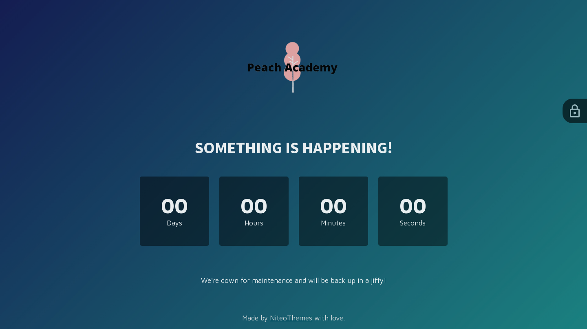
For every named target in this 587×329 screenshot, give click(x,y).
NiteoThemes (291, 318)
